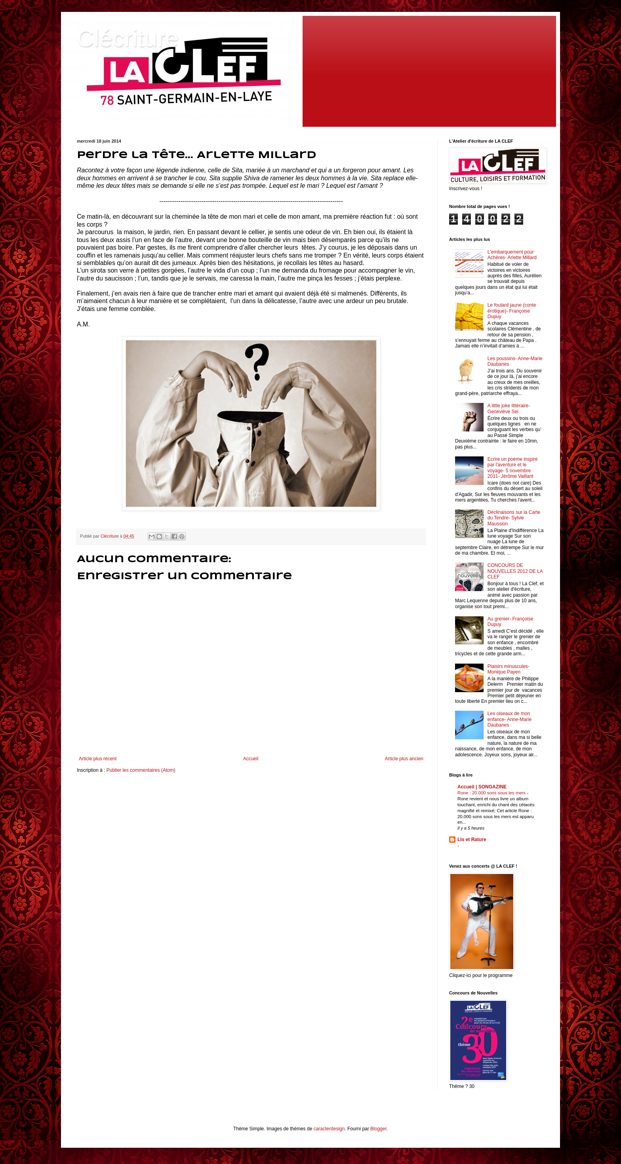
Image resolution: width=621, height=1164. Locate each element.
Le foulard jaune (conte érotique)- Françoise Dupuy (512, 310)
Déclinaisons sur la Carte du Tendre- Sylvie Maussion (514, 518)
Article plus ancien (404, 758)
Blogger (378, 1129)
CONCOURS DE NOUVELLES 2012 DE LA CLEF (515, 571)
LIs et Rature (471, 839)
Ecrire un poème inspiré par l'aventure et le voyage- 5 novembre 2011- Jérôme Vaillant (513, 467)
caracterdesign (329, 1129)
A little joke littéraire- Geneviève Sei (509, 408)
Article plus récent (97, 758)
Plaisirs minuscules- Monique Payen (509, 669)
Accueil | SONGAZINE (482, 787)
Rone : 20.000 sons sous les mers (492, 792)
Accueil (251, 758)
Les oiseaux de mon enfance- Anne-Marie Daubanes (509, 719)
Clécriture (128, 38)
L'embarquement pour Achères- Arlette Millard (512, 254)
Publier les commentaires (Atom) (141, 770)
